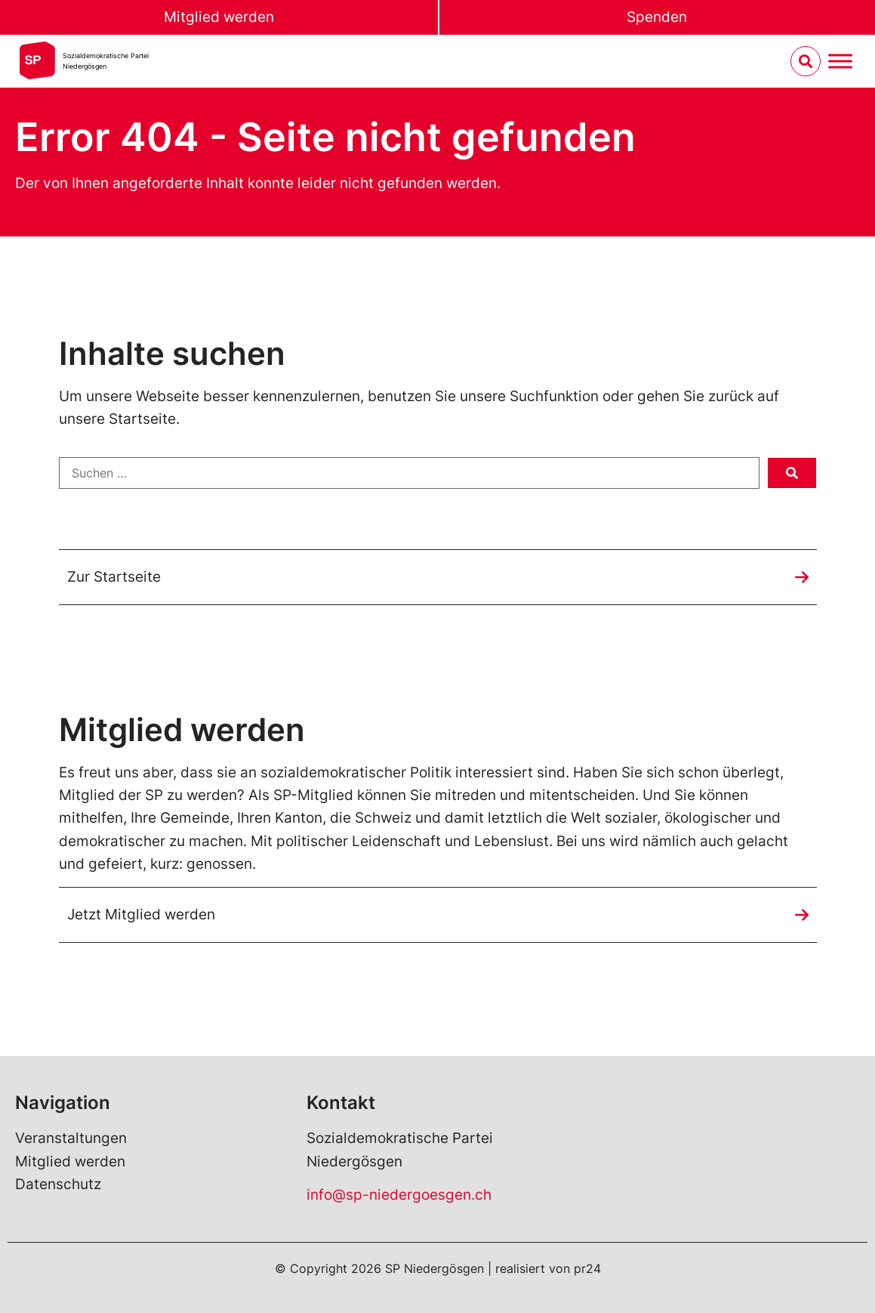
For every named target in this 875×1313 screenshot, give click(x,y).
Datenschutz (58, 1184)
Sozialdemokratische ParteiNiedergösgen (106, 60)
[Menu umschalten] (840, 61)
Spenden (657, 17)
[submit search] (792, 473)
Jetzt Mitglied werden (141, 914)
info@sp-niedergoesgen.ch (399, 1194)
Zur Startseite (114, 576)
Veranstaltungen (71, 1138)
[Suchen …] (409, 473)
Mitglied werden (219, 17)
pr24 (587, 1268)
